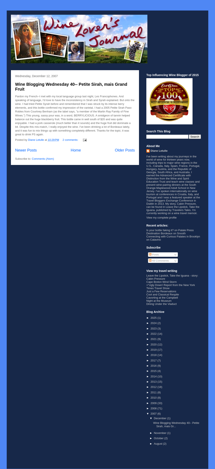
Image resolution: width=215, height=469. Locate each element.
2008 (154, 408)
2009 (154, 403)
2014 (154, 376)
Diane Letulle (159, 150)
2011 (154, 392)
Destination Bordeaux (159, 233)
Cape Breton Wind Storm (161, 281)
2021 (154, 339)
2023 (154, 328)
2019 (154, 349)
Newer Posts (26, 150)
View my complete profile (161, 217)
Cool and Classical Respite (162, 294)
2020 (154, 344)
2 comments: (71, 139)
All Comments (159, 260)
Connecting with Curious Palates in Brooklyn (173, 236)
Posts (154, 254)
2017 (154, 360)
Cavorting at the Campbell (162, 297)
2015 (154, 371)
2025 (154, 317)
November (160, 433)
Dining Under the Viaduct (161, 304)
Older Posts (125, 150)
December (160, 418)
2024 (154, 323)
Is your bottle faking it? (160, 230)
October (159, 438)
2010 (154, 397)
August (158, 443)
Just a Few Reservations (161, 291)
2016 (154, 365)
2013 (154, 381)
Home (76, 150)
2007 (154, 413)
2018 (154, 355)
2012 (154, 387)
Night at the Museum (159, 300)
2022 (154, 333)
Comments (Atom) (43, 158)
